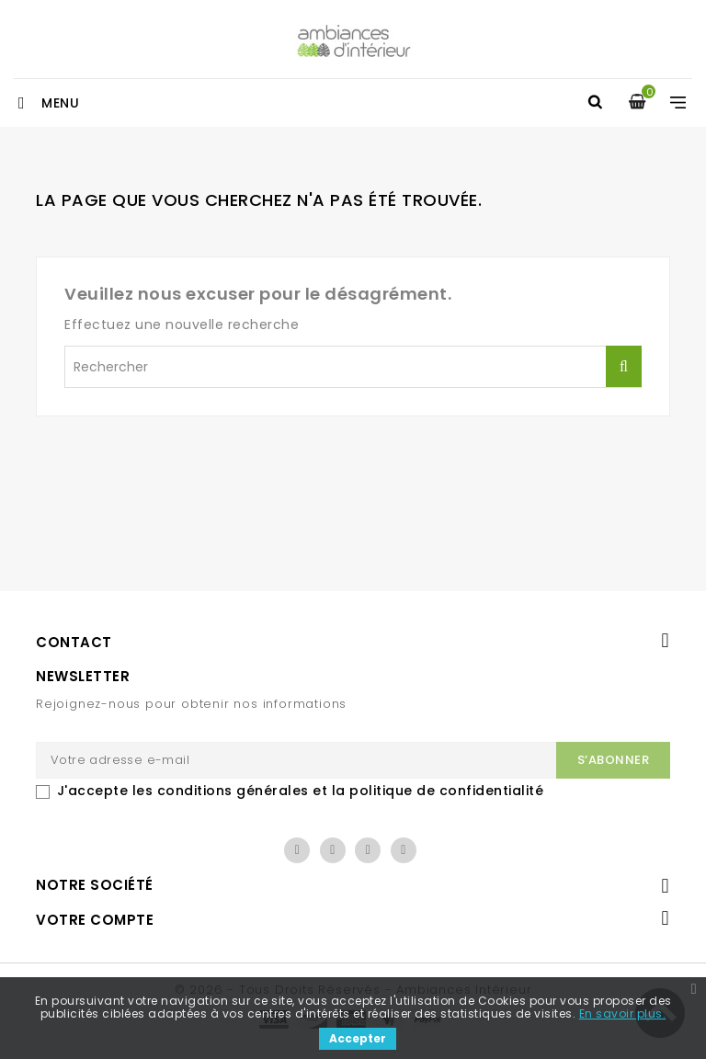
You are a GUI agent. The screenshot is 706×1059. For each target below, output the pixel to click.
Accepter (357, 1038)
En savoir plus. (622, 1013)
